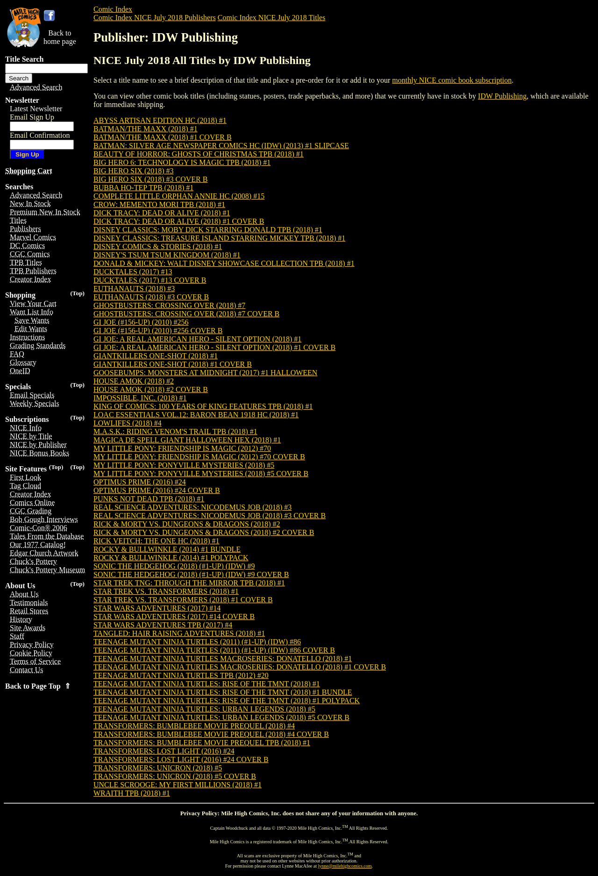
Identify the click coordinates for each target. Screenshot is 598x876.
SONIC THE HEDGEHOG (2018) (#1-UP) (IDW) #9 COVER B (191, 574)
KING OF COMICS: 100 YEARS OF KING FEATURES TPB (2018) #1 (203, 406)
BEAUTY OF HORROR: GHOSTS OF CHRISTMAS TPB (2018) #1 (198, 154)
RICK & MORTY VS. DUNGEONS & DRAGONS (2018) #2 (186, 524)
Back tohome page (59, 37)
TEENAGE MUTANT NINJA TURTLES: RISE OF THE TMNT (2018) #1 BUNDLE (222, 692)
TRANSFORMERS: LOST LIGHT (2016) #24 (164, 751)
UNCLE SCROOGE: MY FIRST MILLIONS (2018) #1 (177, 785)
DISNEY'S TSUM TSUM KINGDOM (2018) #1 (167, 255)
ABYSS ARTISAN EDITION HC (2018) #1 (160, 120)
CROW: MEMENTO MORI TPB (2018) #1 (159, 204)
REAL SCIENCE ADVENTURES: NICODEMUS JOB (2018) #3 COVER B (209, 516)
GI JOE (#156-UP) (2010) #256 (141, 322)
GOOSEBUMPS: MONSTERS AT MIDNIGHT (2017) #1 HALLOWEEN (205, 373)
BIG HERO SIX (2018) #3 (133, 171)
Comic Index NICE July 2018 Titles (272, 17)
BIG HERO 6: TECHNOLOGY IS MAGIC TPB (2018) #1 (182, 162)
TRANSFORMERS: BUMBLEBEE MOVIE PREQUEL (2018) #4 (194, 726)
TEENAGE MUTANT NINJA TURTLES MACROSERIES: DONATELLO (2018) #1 (222, 658)
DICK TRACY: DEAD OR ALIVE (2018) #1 (161, 213)
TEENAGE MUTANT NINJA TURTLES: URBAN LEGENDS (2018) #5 (204, 709)
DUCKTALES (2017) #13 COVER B (149, 280)
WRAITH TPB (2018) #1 (131, 793)
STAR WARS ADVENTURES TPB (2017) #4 (162, 625)
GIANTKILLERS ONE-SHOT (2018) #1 (155, 356)
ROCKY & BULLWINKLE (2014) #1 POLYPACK (171, 558)
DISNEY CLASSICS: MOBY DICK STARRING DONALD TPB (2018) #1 (207, 230)
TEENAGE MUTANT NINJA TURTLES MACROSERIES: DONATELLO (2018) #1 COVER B (239, 667)
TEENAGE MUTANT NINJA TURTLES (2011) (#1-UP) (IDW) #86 (197, 642)
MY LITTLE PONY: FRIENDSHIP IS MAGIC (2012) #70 (182, 448)
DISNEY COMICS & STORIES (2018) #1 (157, 246)
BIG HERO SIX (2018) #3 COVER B (150, 179)
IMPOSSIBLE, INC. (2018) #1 (140, 398)
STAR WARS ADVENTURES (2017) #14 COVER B (174, 616)
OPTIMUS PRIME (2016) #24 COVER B (156, 490)
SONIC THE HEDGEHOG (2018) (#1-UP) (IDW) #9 (174, 566)
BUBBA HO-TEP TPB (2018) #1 (143, 188)
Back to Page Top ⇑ (38, 686)
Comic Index (112, 9)
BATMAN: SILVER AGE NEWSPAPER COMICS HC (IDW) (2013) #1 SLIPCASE (221, 146)
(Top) (77, 293)
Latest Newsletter (36, 109)
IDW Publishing (502, 96)
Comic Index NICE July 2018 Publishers (154, 17)
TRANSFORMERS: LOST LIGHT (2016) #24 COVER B (181, 759)
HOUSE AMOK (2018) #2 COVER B (150, 389)
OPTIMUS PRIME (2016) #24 (139, 482)
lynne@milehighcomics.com (345, 866)
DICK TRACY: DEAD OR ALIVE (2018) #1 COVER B (178, 221)
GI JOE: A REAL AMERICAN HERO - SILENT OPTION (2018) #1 (197, 339)
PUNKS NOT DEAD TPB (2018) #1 (148, 499)
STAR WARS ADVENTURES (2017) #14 (157, 608)
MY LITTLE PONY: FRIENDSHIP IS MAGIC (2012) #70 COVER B (199, 457)
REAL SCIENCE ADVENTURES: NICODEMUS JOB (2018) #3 (192, 507)
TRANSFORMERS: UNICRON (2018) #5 (157, 768)
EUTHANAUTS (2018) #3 (134, 288)
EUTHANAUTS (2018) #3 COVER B (151, 297)
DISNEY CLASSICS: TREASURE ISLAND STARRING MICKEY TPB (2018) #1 (219, 238)
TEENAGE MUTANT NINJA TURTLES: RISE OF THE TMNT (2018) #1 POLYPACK (226, 701)
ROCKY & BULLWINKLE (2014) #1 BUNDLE (167, 549)
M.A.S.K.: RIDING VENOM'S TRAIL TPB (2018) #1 (175, 431)
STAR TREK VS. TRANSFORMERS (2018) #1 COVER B (183, 600)
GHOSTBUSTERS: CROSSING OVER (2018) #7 (169, 305)
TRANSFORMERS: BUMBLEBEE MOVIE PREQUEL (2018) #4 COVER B (211, 734)
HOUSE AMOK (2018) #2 (133, 381)
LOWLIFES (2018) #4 (127, 423)
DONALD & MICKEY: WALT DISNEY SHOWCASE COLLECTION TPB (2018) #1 (224, 263)
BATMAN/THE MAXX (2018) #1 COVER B (162, 137)
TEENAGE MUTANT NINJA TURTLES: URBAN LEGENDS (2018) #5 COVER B (221, 717)
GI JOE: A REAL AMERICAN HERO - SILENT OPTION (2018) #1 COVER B (214, 347)
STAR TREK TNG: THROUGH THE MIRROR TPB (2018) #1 (189, 583)
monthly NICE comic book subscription (452, 80)
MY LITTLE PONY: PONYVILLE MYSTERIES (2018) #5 (183, 465)
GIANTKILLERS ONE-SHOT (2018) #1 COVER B (172, 364)
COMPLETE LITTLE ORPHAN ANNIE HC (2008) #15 (178, 196)
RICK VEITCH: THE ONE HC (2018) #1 (156, 541)
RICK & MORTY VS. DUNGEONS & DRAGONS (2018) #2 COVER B (203, 532)
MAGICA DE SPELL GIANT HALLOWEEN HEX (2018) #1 (187, 440)
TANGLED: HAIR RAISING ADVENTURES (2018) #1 (179, 633)
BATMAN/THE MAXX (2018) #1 (145, 129)
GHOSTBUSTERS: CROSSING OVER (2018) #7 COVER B (186, 314)
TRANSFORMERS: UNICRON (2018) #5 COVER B (174, 776)
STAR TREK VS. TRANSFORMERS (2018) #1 (166, 591)
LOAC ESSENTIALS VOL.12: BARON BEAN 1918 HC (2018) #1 (196, 415)
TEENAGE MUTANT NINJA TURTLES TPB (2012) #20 (181, 675)
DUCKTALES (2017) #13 (132, 272)
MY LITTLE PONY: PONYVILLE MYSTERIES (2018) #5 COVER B (200, 473)
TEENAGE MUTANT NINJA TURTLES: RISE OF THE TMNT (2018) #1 (206, 684)
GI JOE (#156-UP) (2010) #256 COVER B (157, 331)
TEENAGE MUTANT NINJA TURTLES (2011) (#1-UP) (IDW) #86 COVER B (214, 650)
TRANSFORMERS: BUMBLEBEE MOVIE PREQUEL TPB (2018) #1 (201, 743)
